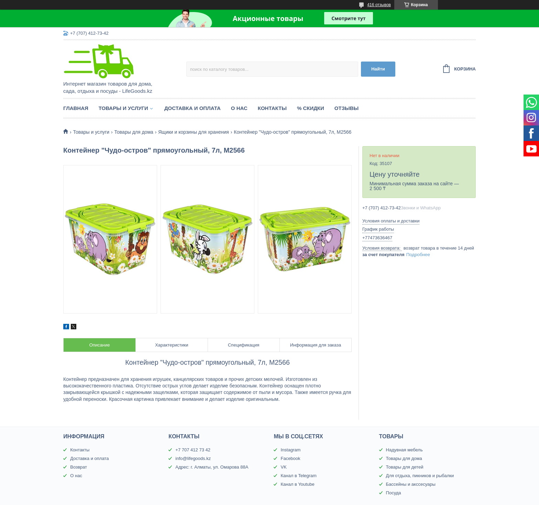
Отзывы (346, 108)
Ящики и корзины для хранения (193, 132)
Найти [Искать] (378, 69)
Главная (75, 108)
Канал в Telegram (298, 475)
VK (283, 467)
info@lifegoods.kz (193, 458)
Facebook (290, 458)
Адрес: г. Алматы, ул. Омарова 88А (211, 467)
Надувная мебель (404, 449)
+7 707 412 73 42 (192, 449)
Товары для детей (405, 467)
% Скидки (310, 108)
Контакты (272, 108)
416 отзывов (379, 4)
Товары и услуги (123, 108)
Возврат (78, 467)
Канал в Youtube (297, 484)
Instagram (290, 449)
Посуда (393, 492)
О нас (239, 108)
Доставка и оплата (192, 108)
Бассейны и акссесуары (411, 484)
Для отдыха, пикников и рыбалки (420, 475)
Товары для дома (133, 132)
